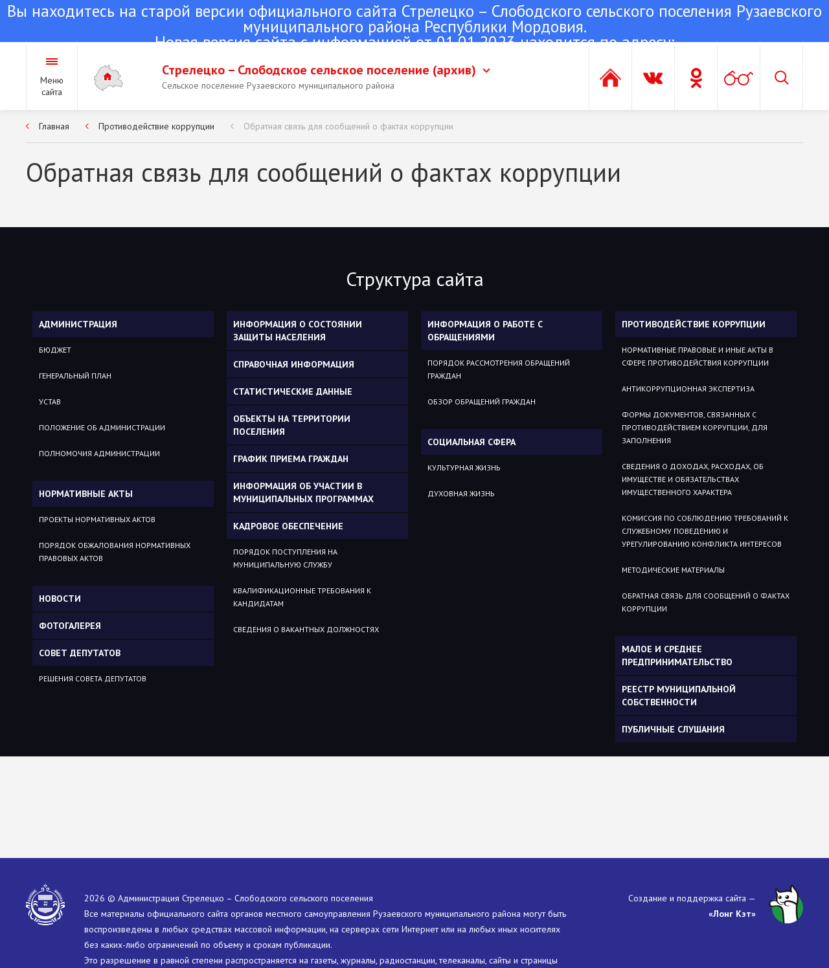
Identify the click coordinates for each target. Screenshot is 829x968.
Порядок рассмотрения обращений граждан (498, 369)
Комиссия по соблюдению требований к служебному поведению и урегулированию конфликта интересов (705, 531)
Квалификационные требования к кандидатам (302, 597)
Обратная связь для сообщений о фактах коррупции (348, 126)
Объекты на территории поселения (291, 425)
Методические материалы (673, 570)
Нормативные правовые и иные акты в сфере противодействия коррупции (697, 356)
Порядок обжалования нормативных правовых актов (114, 551)
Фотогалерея (70, 626)
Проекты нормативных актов (97, 519)
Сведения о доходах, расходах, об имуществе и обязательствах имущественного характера (693, 479)
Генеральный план (75, 375)
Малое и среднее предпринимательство (677, 655)
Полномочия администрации (99, 453)
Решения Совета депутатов (92, 678)
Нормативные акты (86, 494)
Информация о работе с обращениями (485, 330)
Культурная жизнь (464, 467)
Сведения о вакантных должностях (306, 629)
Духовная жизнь (461, 493)
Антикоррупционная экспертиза (688, 388)
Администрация (78, 324)
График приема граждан (290, 459)
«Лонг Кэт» (732, 913)
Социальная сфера (471, 442)
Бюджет (55, 350)
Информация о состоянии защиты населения (297, 330)
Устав (50, 401)
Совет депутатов (79, 653)
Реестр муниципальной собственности (679, 695)
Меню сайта (51, 86)
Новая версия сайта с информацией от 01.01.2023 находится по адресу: (414, 27)
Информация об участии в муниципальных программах (303, 492)
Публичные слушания (673, 729)
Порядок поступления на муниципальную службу (285, 558)
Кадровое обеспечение (288, 526)
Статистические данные (292, 391)
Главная (54, 126)
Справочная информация (293, 364)
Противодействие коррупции (156, 126)
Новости (60, 598)
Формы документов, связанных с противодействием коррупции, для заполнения (694, 427)
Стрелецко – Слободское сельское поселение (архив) (326, 70)
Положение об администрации (102, 427)
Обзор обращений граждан (481, 401)
